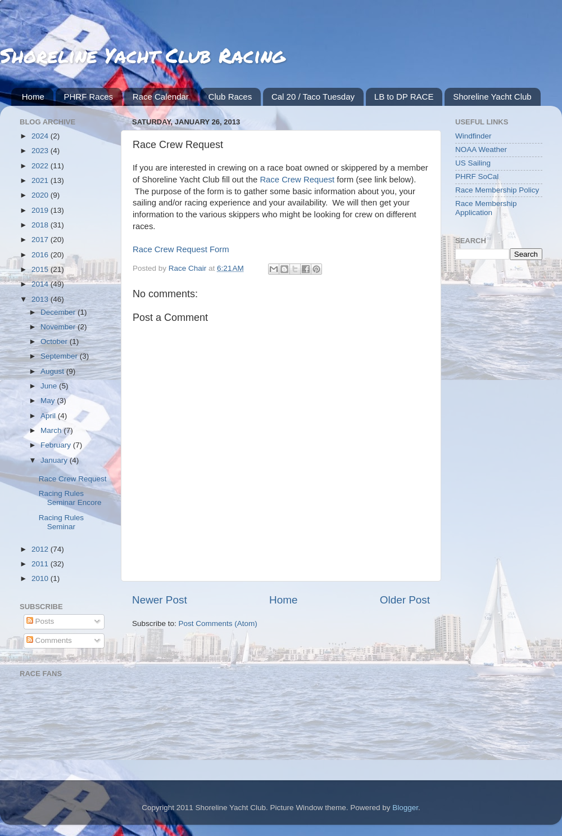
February (56, 445)
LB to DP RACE (404, 96)
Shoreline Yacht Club (492, 96)
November (59, 327)
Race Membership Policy (497, 190)
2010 (41, 578)
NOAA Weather (481, 149)
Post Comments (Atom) (218, 623)
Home (33, 96)
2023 (41, 150)
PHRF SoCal (476, 176)
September (60, 356)
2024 (41, 136)
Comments (49, 640)
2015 (41, 269)
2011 (41, 564)
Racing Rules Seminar (61, 522)
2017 (41, 239)
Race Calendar (161, 96)
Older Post (405, 600)
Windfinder (473, 136)
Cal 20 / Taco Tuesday (313, 96)
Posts (40, 621)
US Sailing (473, 163)
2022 (41, 166)
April (49, 416)
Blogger (405, 807)
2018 (41, 225)
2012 (41, 549)
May (48, 400)
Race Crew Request (297, 179)
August (53, 371)
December (59, 312)
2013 (41, 299)
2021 (41, 180)
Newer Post (159, 600)
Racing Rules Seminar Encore (70, 498)
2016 (41, 255)
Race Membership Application (486, 208)
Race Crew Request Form (181, 249)
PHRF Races (89, 96)
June (49, 386)
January (55, 460)
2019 (41, 210)
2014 (41, 284)
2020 (41, 195)
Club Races (230, 96)
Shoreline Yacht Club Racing (142, 55)
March (52, 430)
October (55, 341)
